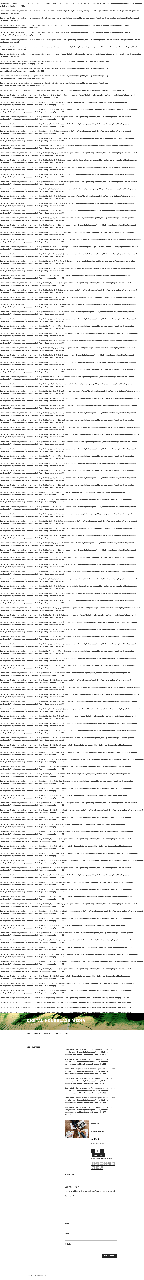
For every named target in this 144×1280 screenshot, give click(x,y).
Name (67, 1223)
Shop (66, 1033)
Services (47, 1033)
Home (28, 1033)
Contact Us (57, 1033)
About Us (37, 1033)
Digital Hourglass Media (56, 1020)
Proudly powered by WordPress (36, 1275)
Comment (69, 1196)
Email (67, 1234)
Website (68, 1244)
